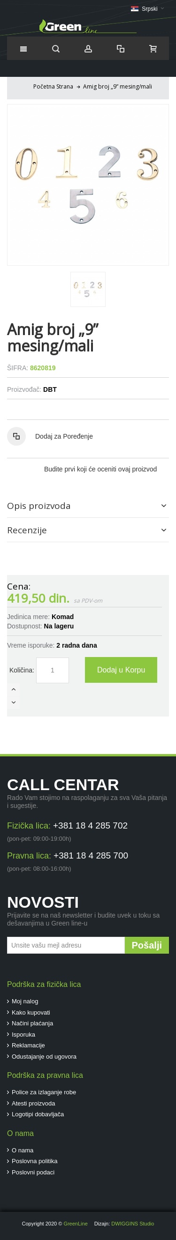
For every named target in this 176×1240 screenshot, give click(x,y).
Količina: (21, 670)
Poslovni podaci (33, 1172)
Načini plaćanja (32, 1023)
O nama (22, 1150)
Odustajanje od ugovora (44, 1056)
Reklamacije (28, 1045)
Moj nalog (25, 1001)
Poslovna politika (35, 1161)
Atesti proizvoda (33, 1103)
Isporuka (23, 1034)
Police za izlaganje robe (44, 1092)
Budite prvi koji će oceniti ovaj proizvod (100, 469)
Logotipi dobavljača (38, 1114)
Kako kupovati (31, 1012)
